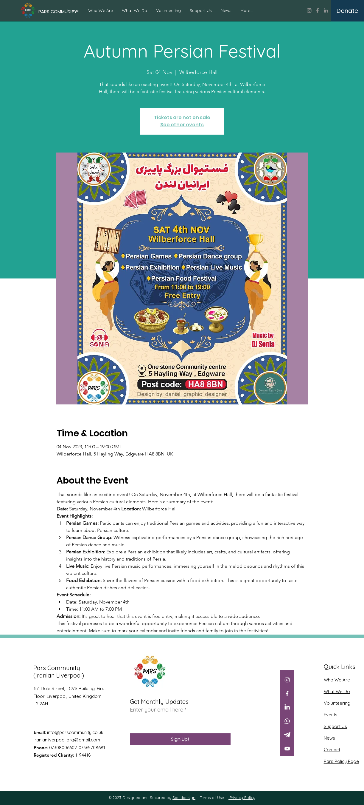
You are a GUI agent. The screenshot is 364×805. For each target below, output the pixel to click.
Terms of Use (212, 797)
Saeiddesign (183, 797)
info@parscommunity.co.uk (75, 732)
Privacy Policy (241, 797)
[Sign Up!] (180, 739)
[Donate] (347, 11)
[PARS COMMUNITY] (57, 11)
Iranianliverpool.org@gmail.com (67, 740)
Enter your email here (156, 709)
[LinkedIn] (326, 10)
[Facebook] (318, 10)
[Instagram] (309, 10)
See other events (182, 124)
